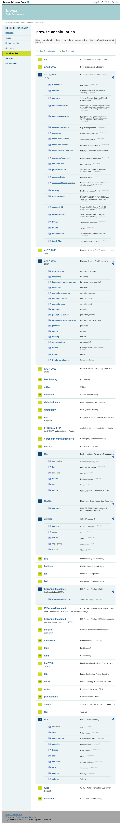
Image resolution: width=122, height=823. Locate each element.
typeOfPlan (57, 241)
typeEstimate (58, 233)
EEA (17, 2)
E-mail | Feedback (13, 814)
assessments (58, 271)
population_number (60, 315)
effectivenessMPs (60, 105)
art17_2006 (50, 250)
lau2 (46, 655)
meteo (55, 756)
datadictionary (52, 402)
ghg (46, 558)
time (54, 767)
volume (55, 779)
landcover (49, 640)
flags (54, 467)
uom (46, 719)
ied (46, 581)
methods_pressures (61, 293)
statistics (56, 762)
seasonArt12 (57, 207)
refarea (55, 479)
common (49, 394)
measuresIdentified (60, 139)
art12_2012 (50, 67)
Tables (8, 38)
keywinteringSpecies (61, 127)
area (54, 732)
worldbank (50, 798)
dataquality (50, 410)
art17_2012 (50, 261)
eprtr (46, 417)
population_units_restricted (64, 320)
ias (45, 573)
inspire (48, 629)
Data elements (12, 43)
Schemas (9, 48)
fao (46, 454)
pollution (56, 309)
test (46, 712)
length (55, 750)
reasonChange (58, 196)
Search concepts (68, 51)
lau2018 (48, 663)
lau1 (46, 648)
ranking (55, 190)
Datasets (9, 33)
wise (46, 788)
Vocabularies (11, 53)
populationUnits (59, 169)
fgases (48, 501)
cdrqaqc (55, 90)
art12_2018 (50, 74)
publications (51, 696)
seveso (48, 704)
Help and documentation (16, 28)
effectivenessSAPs (60, 116)
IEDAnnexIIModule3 (55, 608)
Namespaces (11, 63)
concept (55, 526)
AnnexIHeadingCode (61, 599)
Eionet (16, 22)
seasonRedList (58, 214)
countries (56, 98)
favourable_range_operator (64, 282)
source (55, 538)
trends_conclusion (60, 360)
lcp (46, 674)
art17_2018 (50, 369)
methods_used (58, 304)
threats (55, 222)
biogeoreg (56, 277)
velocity (55, 773)
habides (48, 566)
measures (56, 133)
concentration (58, 738)
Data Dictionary (27, 22)
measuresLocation (60, 145)
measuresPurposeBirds (62, 150)
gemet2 (48, 519)
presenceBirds (58, 177)
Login (94, 2)
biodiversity (50, 379)
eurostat (48, 446)
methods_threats (59, 298)
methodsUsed (58, 164)
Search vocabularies (47, 51)
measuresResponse (61, 158)
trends (55, 228)
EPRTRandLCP (52, 428)
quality (55, 331)
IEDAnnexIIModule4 (55, 619)
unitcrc (55, 490)
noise (47, 689)
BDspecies (57, 85)
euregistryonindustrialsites (59, 439)
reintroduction (58, 342)
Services (9, 58)
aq (45, 59)
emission (56, 744)
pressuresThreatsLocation (63, 183)
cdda (47, 387)
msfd (47, 681)
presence (56, 326)
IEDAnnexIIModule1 (55, 589)
